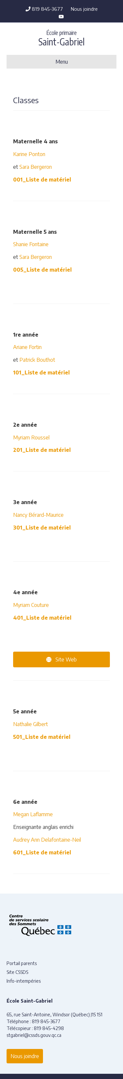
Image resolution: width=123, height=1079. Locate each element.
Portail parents (22, 963)
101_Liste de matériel (41, 372)
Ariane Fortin (27, 347)
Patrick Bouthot (36, 360)
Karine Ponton (30, 154)
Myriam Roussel (31, 437)
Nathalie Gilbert (30, 724)
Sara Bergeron (35, 167)
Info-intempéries (24, 981)
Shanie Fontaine (31, 244)
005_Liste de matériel (42, 269)
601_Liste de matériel (42, 852)
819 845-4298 (49, 1028)
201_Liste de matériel (42, 450)
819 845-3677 (44, 9)
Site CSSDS (17, 972)
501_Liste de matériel (42, 737)
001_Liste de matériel (42, 179)
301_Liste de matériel (42, 527)
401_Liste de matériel (42, 617)
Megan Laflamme (33, 814)
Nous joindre (84, 9)
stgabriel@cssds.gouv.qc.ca (34, 1035)
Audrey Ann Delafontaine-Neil (47, 839)
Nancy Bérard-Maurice (38, 515)
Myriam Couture (31, 605)
